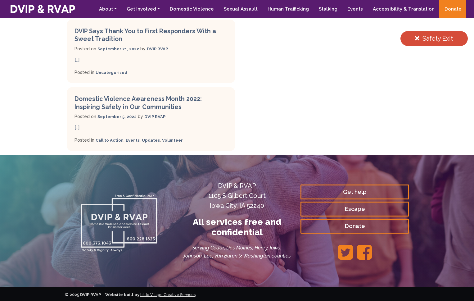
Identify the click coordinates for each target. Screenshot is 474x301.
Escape (355, 208)
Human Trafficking (288, 9)
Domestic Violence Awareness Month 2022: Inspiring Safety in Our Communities (142, 102)
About (106, 9)
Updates (154, 139)
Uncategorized (113, 72)
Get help (355, 191)
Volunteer (177, 139)
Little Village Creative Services (170, 294)
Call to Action (110, 139)
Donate (453, 9)
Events (355, 9)
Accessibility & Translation (404, 9)
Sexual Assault (241, 9)
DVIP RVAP (162, 48)
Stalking (328, 9)
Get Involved (141, 9)
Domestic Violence (192, 9)
